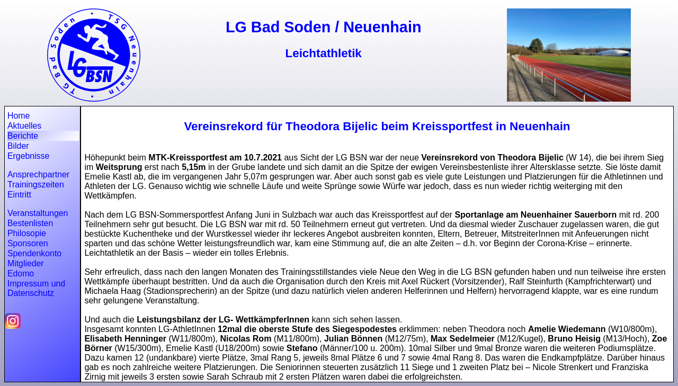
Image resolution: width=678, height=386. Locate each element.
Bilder (18, 145)
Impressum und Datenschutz (36, 288)
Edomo (20, 273)
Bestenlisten (30, 223)
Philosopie (26, 233)
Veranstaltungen (37, 213)
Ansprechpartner (38, 174)
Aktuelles (24, 125)
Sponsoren (27, 243)
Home (18, 115)
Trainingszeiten (35, 184)
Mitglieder (25, 263)
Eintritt (19, 194)
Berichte (22, 135)
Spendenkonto (34, 253)
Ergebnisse (28, 155)
